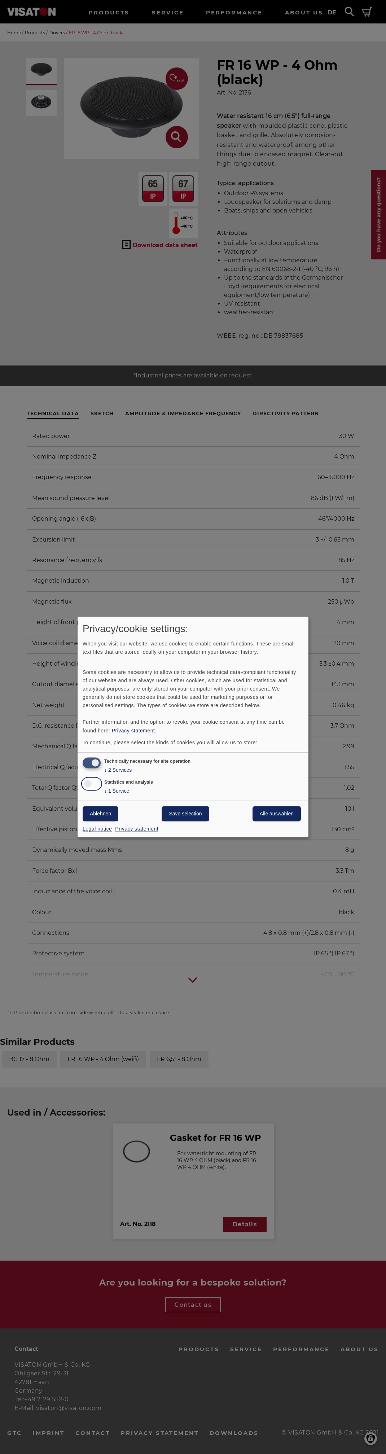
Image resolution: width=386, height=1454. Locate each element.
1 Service (116, 791)
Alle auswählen (277, 814)
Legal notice (97, 829)
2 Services (118, 770)
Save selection (185, 814)
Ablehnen (100, 814)
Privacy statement (133, 730)
